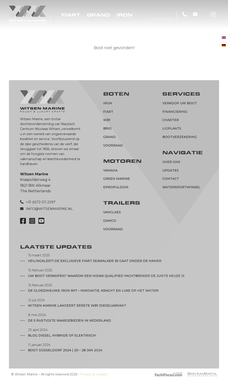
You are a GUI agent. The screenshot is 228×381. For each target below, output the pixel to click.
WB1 (107, 120)
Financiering (174, 112)
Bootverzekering (179, 137)
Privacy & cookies (93, 374)
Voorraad (161, 15)
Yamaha (110, 170)
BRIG (107, 128)
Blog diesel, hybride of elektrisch (62, 335)
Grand (98, 15)
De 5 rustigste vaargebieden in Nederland (69, 320)
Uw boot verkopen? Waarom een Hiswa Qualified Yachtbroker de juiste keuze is (106, 276)
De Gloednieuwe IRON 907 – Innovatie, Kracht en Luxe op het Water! (93, 291)
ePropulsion (115, 187)
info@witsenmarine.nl (49, 209)
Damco (109, 221)
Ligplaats (171, 128)
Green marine (116, 179)
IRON (124, 15)
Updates (170, 170)
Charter (170, 120)
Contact (170, 179)
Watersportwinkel (181, 187)
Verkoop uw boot (179, 103)
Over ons (171, 162)
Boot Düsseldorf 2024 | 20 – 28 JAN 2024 (65, 350)
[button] (213, 14)
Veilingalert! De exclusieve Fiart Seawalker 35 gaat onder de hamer (94, 261)
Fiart (71, 15)
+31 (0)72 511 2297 (40, 202)
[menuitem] (224, 38)
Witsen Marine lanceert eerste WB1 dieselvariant (77, 306)
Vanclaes (112, 212)
